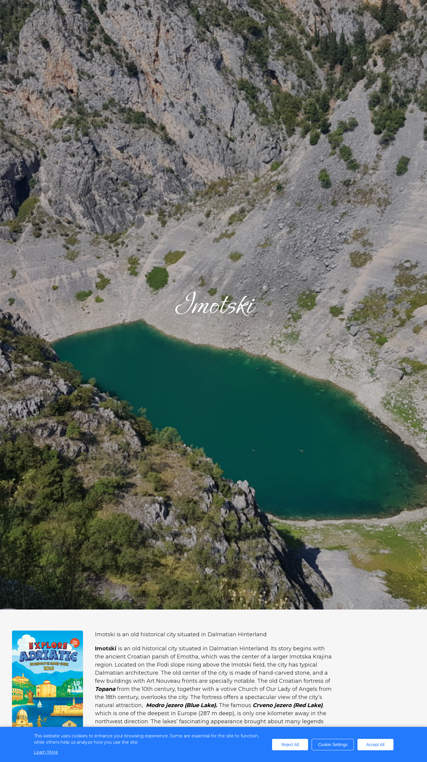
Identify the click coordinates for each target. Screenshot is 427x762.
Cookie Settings (332, 744)
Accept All (375, 744)
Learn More (46, 752)
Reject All (290, 744)
